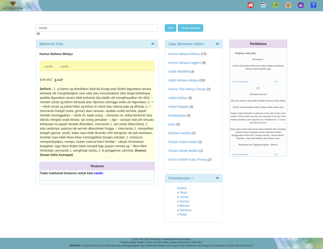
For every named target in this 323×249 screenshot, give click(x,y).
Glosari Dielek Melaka (183, 150)
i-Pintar (182, 214)
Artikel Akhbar (177, 98)
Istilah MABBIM (178, 71)
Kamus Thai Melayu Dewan (187, 89)
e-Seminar (184, 210)
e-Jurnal (182, 197)
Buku (171, 124)
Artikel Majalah (178, 106)
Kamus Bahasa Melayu (184, 54)
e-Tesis (182, 192)
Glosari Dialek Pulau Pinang (187, 159)
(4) (275, 81)
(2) (275, 154)
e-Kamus (183, 201)
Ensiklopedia (177, 115)
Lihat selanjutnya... (240, 81)
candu (48, 66)
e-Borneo (183, 205)
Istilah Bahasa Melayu (183, 80)
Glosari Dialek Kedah (182, 142)
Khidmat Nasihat (179, 133)
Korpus (182, 188)
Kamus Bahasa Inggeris (184, 62)
